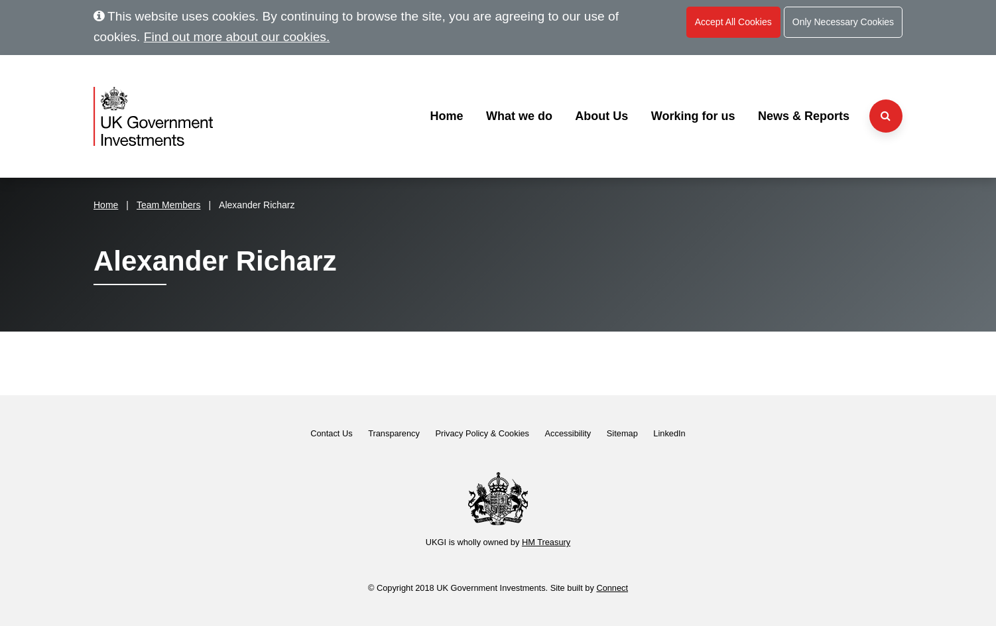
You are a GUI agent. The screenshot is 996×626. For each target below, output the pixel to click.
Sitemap (622, 433)
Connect (612, 588)
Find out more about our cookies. (237, 37)
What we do (519, 116)
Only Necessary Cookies (843, 22)
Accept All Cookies (733, 22)
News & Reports (803, 116)
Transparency (394, 433)
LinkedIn (669, 433)
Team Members (168, 205)
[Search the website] (886, 116)
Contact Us (331, 433)
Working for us (693, 116)
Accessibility (568, 433)
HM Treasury (546, 542)
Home (446, 116)
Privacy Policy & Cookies (482, 433)
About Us (601, 116)
